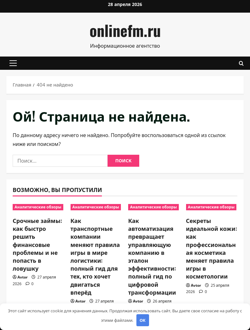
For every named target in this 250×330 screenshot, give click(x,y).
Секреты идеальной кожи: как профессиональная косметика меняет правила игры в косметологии (211, 248)
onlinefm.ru (125, 30)
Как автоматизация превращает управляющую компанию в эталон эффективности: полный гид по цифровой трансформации (152, 256)
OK (143, 320)
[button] (13, 63)
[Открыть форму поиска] (241, 63)
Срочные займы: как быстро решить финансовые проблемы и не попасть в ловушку (37, 244)
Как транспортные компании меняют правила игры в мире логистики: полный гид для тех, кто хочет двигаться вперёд (95, 256)
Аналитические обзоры (38, 207)
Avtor (22, 277)
